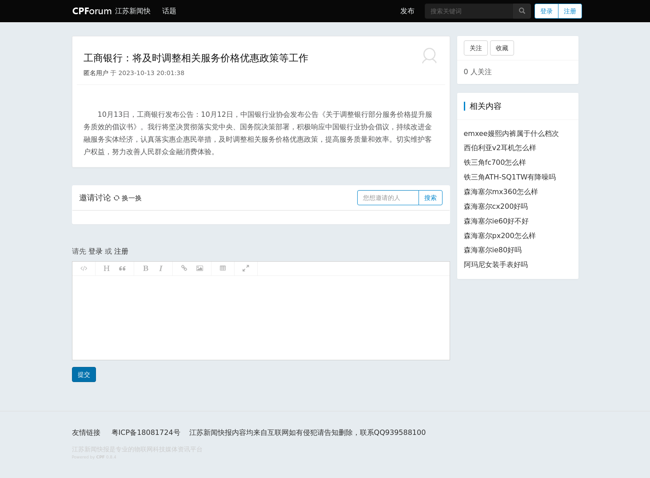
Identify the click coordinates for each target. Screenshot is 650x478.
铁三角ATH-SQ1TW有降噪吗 (510, 177)
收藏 (502, 48)
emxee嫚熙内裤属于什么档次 (511, 133)
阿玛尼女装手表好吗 (496, 264)
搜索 (430, 197)
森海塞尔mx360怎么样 (501, 191)
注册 (570, 11)
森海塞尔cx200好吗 (496, 206)
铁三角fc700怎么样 (495, 162)
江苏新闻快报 (131, 11)
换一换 (127, 198)
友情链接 (86, 432)
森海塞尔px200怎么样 (500, 235)
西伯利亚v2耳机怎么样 (500, 147)
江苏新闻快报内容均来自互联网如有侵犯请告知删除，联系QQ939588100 (307, 432)
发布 (407, 11)
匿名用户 (96, 72)
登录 (546, 11)
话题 (169, 11)
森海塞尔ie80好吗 (493, 250)
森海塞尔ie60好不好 (496, 221)
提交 (84, 374)
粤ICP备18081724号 (146, 432)
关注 (476, 48)
